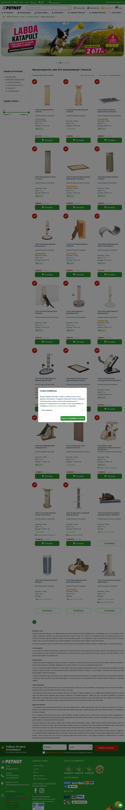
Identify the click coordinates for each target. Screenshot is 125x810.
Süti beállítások (47, 410)
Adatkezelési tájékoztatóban (58, 406)
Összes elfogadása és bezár (73, 418)
